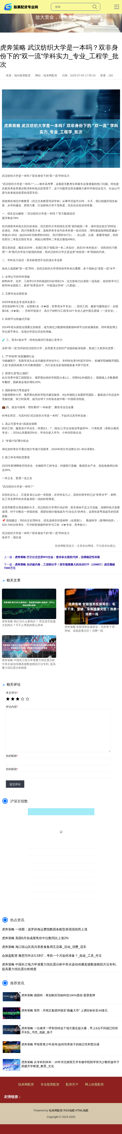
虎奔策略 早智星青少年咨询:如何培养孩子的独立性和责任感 (60, 1044)
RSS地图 (69, 1110)
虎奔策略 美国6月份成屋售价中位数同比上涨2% (35, 938)
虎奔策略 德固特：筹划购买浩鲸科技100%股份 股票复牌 (58, 995)
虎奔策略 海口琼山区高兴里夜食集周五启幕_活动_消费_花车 (44, 947)
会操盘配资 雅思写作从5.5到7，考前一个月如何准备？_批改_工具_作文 (52, 955)
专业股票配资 (50, 1084)
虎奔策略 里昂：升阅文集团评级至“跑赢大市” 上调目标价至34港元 (64, 1010)
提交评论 (15, 784)
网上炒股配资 (94, 1084)
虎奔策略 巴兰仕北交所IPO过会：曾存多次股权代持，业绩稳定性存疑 (57, 557)
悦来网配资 (26, 1084)
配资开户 (72, 1084)
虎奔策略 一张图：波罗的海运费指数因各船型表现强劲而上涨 (44, 929)
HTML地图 (81, 1110)
